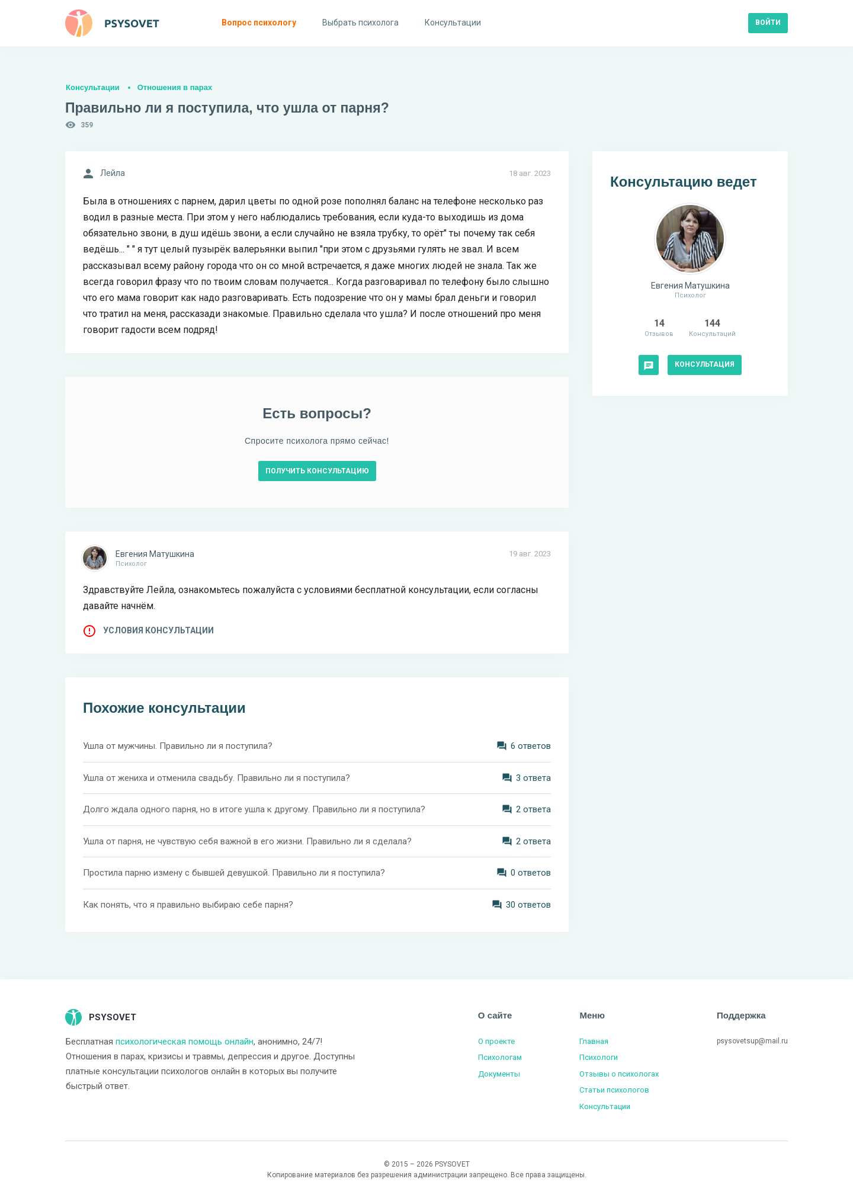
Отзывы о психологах (619, 1073)
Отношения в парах (174, 87)
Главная (593, 1041)
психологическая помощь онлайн (185, 1041)
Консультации (93, 87)
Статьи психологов (614, 1089)
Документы (499, 1073)
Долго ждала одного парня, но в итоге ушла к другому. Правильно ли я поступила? (254, 809)
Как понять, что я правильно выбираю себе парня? (188, 904)
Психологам (500, 1057)
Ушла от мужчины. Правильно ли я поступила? (177, 746)
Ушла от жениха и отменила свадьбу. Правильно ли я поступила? (216, 778)
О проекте (496, 1041)
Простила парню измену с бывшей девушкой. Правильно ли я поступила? (234, 872)
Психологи (598, 1057)
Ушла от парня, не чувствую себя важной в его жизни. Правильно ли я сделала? (247, 841)
